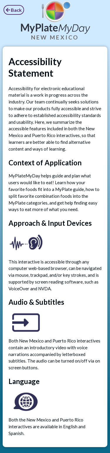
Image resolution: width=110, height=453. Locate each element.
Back (14, 10)
